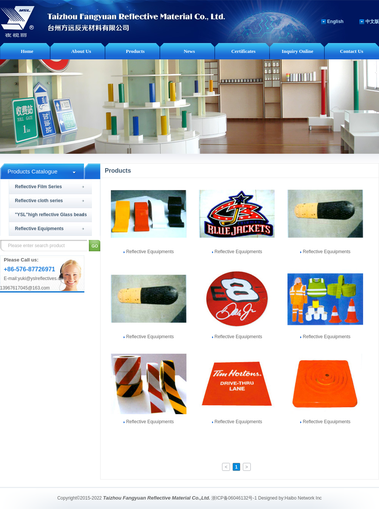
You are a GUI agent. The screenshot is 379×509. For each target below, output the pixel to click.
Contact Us (351, 51)
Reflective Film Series (38, 186)
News (189, 51)
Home (27, 51)
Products (135, 51)
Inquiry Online (297, 51)
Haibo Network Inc (303, 498)
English (335, 21)
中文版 (372, 21)
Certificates (243, 51)
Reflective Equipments (39, 228)
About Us (81, 51)
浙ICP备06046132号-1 (234, 498)
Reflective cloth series (39, 200)
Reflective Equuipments (148, 251)
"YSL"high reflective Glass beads (51, 214)
